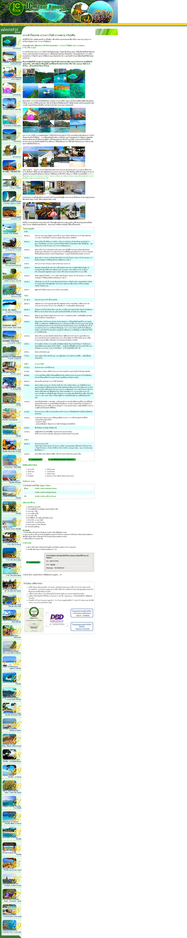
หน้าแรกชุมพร (29, 25)
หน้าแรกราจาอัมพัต (84, 25)
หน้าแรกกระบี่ (60, 25)
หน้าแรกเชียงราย (71, 25)
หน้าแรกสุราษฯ (50, 25)
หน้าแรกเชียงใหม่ (18, 25)
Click (50, 602)
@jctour (52, 564)
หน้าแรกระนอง (40, 25)
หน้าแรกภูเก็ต (7, 25)
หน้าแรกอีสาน (96, 25)
